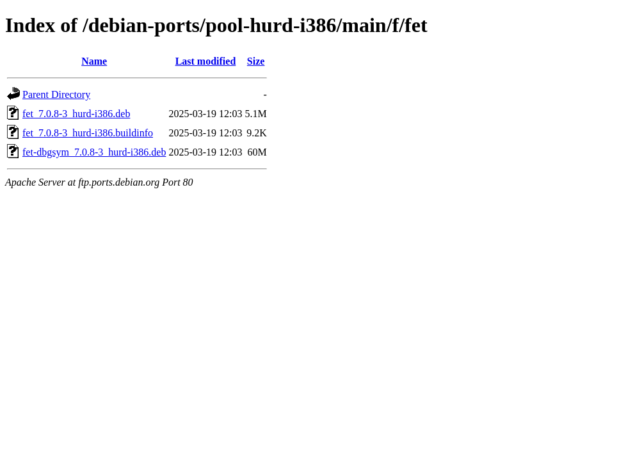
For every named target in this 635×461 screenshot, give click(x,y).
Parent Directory (56, 94)
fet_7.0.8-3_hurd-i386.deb (76, 113)
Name (94, 61)
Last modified (205, 61)
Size (256, 61)
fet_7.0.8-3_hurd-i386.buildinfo (87, 132)
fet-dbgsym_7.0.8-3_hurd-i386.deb (94, 152)
